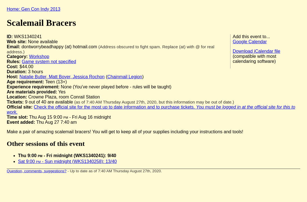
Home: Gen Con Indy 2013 (33, 9)
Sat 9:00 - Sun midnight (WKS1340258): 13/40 (67, 161)
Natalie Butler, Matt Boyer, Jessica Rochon (61, 76)
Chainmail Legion (124, 76)
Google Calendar (250, 41)
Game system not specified (49, 61)
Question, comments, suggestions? (36, 171)
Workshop (39, 56)
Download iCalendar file (256, 51)
